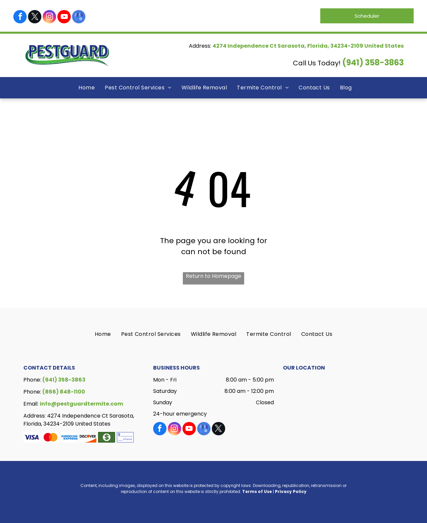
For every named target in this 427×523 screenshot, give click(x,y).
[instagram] (49, 17)
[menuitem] (86, 87)
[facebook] (20, 17)
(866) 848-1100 (63, 392)
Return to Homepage (213, 276)
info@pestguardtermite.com (81, 404)
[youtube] (64, 17)
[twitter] (34, 17)
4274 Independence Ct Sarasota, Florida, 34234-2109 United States (308, 46)
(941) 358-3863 (373, 62)
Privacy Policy (291, 491)
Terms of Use (257, 491)
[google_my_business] (78, 17)
